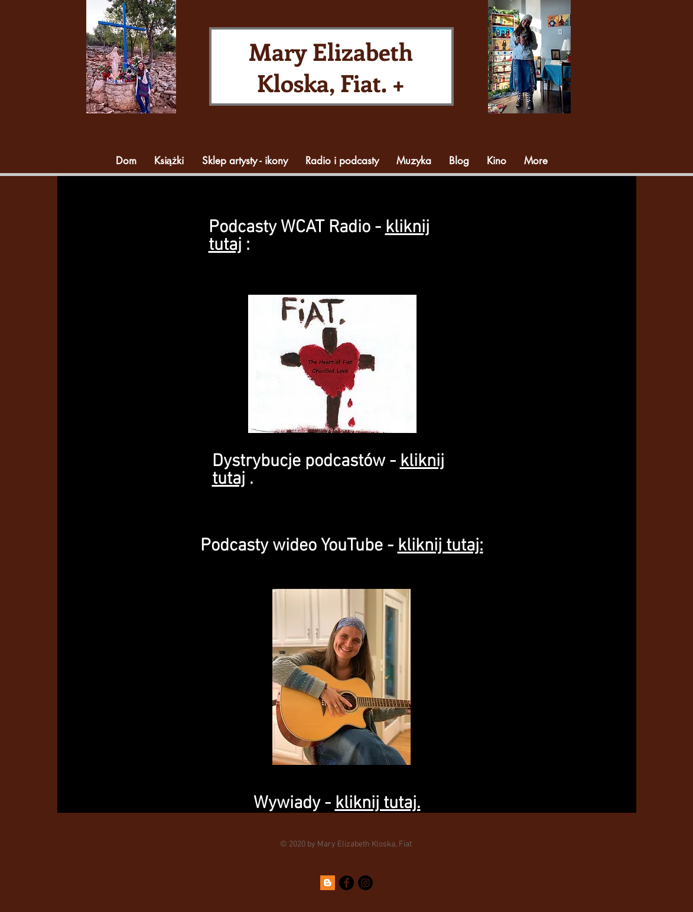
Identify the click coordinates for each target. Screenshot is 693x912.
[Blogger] (327, 882)
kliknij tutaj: (440, 546)
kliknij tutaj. (378, 804)
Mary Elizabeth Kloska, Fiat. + (331, 66)
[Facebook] (346, 882)
